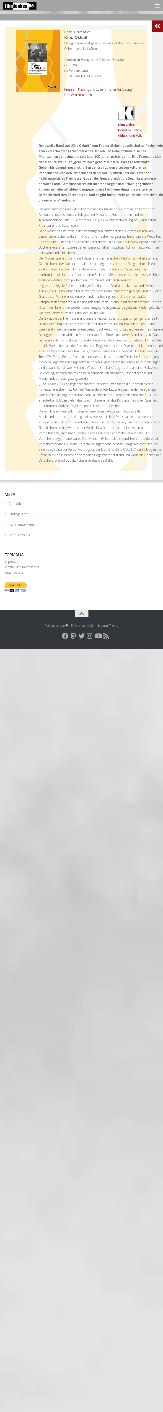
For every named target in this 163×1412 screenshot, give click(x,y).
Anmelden (16, 503)
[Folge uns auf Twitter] (81, 636)
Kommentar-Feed (22, 524)
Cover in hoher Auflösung (114, 89)
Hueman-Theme (107, 625)
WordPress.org (19, 534)
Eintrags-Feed (19, 513)
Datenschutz (14, 572)
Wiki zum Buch (81, 94)
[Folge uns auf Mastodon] (73, 636)
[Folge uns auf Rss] (106, 636)
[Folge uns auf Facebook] (65, 636)
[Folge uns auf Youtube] (98, 636)
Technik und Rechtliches (22, 567)
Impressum (13, 561)
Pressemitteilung (76, 89)
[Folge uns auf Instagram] (90, 636)
